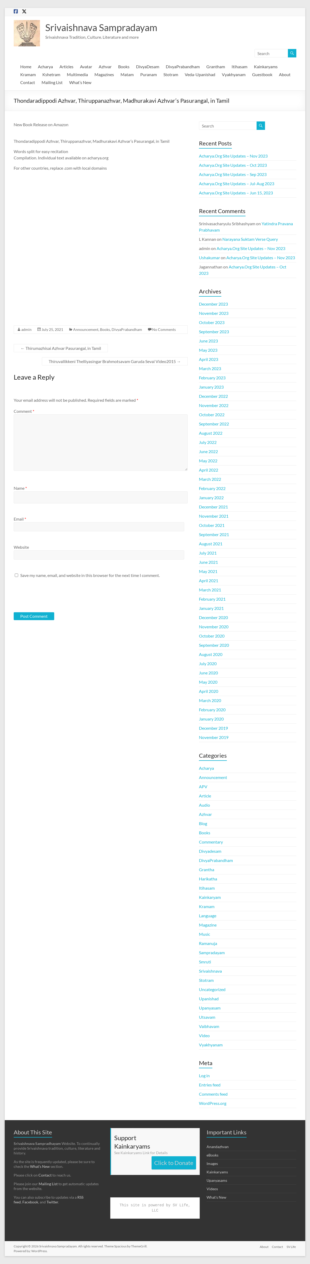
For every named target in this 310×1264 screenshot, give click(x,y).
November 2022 (213, 405)
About (285, 74)
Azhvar (105, 66)
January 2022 (211, 497)
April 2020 (208, 691)
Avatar (86, 66)
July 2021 (208, 552)
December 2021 (213, 506)
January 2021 (211, 608)
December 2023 (213, 303)
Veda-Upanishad (200, 74)
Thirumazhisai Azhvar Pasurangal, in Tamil (61, 348)
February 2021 (212, 598)
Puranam (148, 74)
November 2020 (213, 626)
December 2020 (213, 617)
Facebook (30, 1202)
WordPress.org (212, 1103)
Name (20, 488)
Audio (204, 804)
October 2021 (211, 525)
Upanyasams (217, 1180)
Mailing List (52, 82)
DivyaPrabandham (183, 66)
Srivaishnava (210, 970)
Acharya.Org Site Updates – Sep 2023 (233, 174)
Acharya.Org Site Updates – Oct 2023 (233, 165)
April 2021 (208, 580)
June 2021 (208, 562)
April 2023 (208, 359)
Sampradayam (212, 952)
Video (204, 1035)
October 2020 (211, 635)
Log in (204, 1075)
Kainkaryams (266, 66)
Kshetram (51, 74)
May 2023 (208, 349)
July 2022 (208, 442)
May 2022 (208, 460)
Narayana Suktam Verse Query (250, 239)
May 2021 (208, 571)
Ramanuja (208, 943)
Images (212, 1163)
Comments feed (213, 1093)
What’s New (80, 82)
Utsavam (207, 1017)
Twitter (52, 1202)
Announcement (85, 329)
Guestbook (262, 74)
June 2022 (208, 451)
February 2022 (212, 488)
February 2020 (212, 709)
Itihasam (239, 66)
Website (21, 547)
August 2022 (210, 432)
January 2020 (211, 718)
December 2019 (213, 728)
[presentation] (49, 594)
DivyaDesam (147, 66)
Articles (66, 66)
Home (25, 66)
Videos (212, 1189)
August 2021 (210, 543)
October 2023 (211, 322)
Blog (203, 823)
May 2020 (208, 681)
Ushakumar (209, 257)
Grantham (215, 66)
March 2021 (210, 589)
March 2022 (210, 479)
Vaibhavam (209, 1026)
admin (26, 329)
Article (205, 795)
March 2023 (210, 368)
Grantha (206, 869)
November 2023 (213, 313)
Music (204, 934)
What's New (216, 1197)
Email (20, 518)
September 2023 (214, 331)
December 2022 (213, 396)
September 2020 (214, 645)
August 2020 (210, 654)
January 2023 (211, 386)
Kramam (28, 74)
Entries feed (210, 1084)
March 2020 (210, 700)
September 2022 (214, 423)
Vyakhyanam (234, 74)
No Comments (164, 329)
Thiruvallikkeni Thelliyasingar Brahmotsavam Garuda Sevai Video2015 (115, 361)
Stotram (170, 74)
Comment (24, 411)
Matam (127, 74)
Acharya (45, 66)
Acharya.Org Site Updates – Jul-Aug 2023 (236, 183)
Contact (27, 82)
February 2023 (212, 377)
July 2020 (208, 663)
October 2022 (211, 414)
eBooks (212, 1155)
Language (207, 915)
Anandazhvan (218, 1146)
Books (123, 66)
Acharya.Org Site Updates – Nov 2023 (233, 155)
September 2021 (214, 534)
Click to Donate (173, 1162)
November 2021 (213, 515)
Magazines (104, 74)
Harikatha (208, 878)
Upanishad (209, 998)
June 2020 (208, 672)
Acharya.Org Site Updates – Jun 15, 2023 (236, 192)
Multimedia (77, 74)
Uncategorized (212, 989)
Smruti (205, 961)
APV (203, 786)
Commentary (211, 841)
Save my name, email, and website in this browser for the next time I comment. (90, 575)
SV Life (291, 1246)
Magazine (208, 924)
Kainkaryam (210, 897)
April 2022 (208, 469)
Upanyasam (210, 1007)
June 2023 (208, 340)
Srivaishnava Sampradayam (101, 27)
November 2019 (213, 737)
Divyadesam (210, 851)
